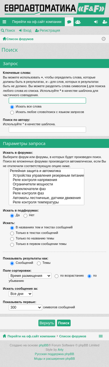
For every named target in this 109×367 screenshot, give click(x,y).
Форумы (70, 23)
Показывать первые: (19, 302)
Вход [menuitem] (97, 23)
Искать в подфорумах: (21, 210)
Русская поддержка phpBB (54, 354)
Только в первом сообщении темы (38, 244)
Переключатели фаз (46, 189)
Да (15, 215)
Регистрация (50, 30)
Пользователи (79, 23)
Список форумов (72, 336)
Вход (27, 30)
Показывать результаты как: (25, 258)
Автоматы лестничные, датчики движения (46, 198)
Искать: (9, 223)
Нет (29, 215)
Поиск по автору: (16, 119)
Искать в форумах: (18, 152)
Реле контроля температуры (46, 202)
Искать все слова (26, 106)
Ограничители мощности (46, 184)
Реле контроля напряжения (46, 180)
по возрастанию (69, 275)
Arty (61, 349)
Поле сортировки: (17, 270)
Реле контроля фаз (46, 193)
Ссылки (5, 23)
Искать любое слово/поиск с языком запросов (47, 112)
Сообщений (21, 262)
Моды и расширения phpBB (54, 358)
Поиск (10, 30)
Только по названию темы (32, 238)
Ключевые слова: (17, 72)
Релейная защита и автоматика (46, 171)
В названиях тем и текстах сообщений (41, 227)
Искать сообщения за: (20, 288)
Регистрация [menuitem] (106, 23)
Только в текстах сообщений (34, 232)
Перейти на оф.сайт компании (36, 22)
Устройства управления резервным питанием (46, 175)
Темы (44, 262)
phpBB (44, 345)
